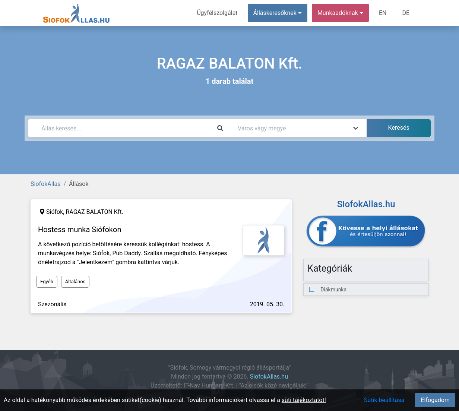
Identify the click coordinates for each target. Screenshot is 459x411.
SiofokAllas (46, 183)
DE (405, 12)
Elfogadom (435, 400)
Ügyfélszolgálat (217, 12)
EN (383, 12)
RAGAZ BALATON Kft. (94, 211)
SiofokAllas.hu (269, 376)
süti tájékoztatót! (304, 400)
